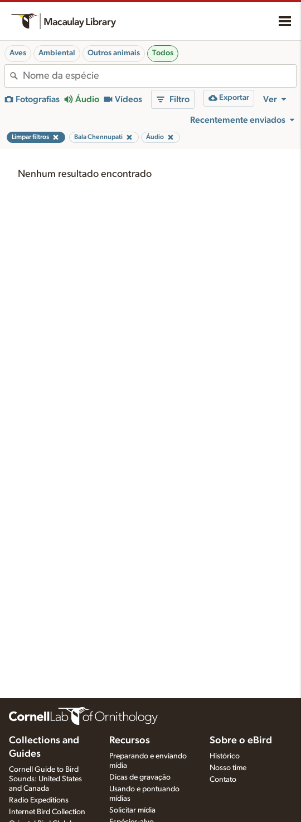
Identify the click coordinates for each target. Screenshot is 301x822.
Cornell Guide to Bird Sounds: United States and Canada (45, 779)
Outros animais (114, 53)
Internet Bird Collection (47, 812)
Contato (223, 779)
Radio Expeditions (39, 800)
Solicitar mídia (132, 810)
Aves (17, 53)
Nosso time (228, 768)
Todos (162, 53)
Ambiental (56, 53)
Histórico (225, 756)
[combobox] (159, 76)
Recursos (129, 741)
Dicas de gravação (140, 777)
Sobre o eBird (241, 741)
